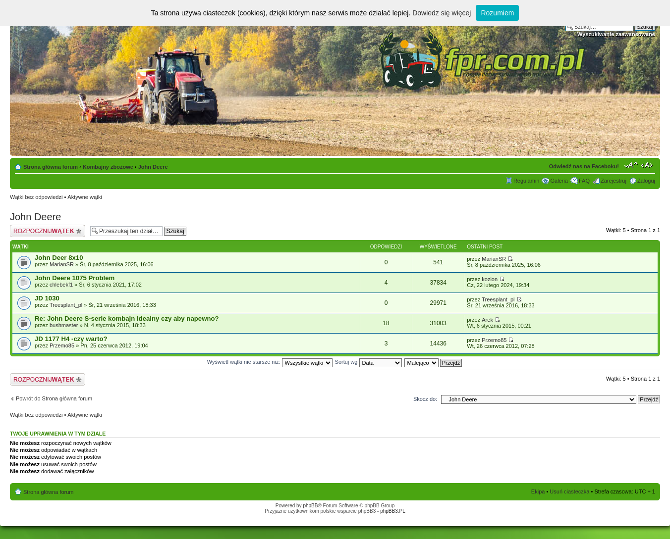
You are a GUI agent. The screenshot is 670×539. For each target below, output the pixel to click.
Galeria (558, 181)
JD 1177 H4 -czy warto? (71, 339)
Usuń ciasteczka (569, 491)
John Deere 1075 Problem (74, 278)
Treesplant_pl (66, 305)
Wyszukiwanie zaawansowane (616, 34)
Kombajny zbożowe (108, 167)
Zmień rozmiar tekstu (631, 164)
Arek (487, 320)
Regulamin (526, 181)
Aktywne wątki (84, 197)
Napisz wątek (47, 231)
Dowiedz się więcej (441, 13)
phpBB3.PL (392, 511)
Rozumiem (497, 13)
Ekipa (538, 491)
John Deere (153, 167)
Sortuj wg (368, 362)
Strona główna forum (50, 167)
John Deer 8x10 (59, 257)
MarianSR (62, 264)
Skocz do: (425, 399)
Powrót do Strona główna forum (54, 398)
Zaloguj (646, 181)
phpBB (310, 505)
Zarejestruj (613, 181)
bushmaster (64, 325)
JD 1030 (47, 298)
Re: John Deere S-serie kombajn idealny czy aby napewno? (127, 318)
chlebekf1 (61, 285)
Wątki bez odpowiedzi (36, 197)
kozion (490, 279)
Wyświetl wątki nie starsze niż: (270, 362)
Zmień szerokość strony (648, 164)
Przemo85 (62, 345)
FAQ (584, 181)
